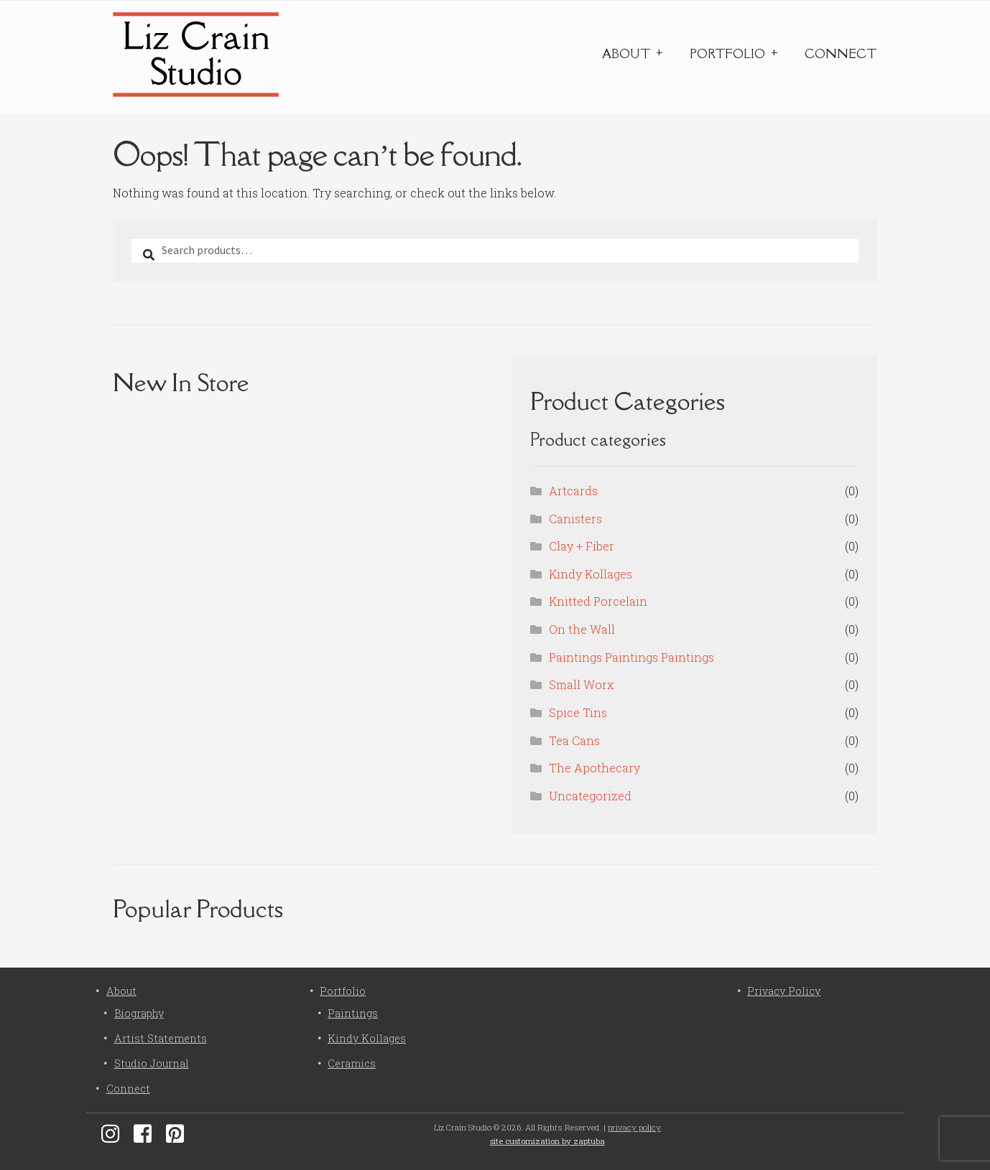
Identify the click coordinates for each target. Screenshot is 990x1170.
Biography (139, 1013)
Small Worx (581, 684)
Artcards (573, 490)
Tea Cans (574, 740)
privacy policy (634, 1127)
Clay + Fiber (581, 545)
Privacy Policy (783, 991)
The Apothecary (594, 767)
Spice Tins (578, 712)
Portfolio (727, 54)
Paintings (353, 1013)
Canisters (575, 518)
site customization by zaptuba (547, 1141)
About (626, 54)
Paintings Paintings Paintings (631, 657)
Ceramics (352, 1063)
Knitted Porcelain (598, 601)
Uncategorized (590, 795)
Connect (840, 54)
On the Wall (582, 629)
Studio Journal (151, 1063)
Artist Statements (160, 1038)
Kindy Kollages (590, 573)
